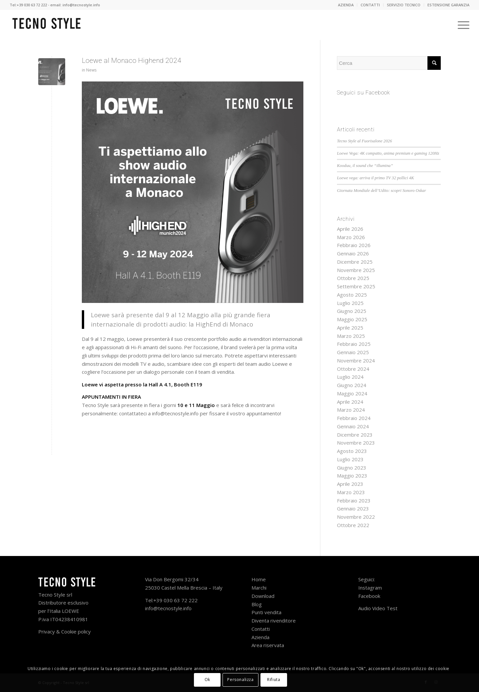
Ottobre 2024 (353, 368)
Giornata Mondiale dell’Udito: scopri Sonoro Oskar (381, 190)
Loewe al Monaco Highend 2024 (131, 61)
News (91, 70)
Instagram (370, 587)
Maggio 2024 (352, 393)
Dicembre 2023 (355, 434)
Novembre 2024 (356, 360)
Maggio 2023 (352, 475)
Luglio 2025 (350, 303)
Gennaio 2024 (353, 426)
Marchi (258, 587)
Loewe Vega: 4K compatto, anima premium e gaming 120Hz (388, 153)
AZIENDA (346, 4)
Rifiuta (273, 679)
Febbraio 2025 (354, 344)
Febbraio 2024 (354, 418)
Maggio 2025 (352, 319)
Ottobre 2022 (353, 525)
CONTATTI (370, 4)
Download (262, 596)
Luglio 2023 (350, 459)
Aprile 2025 (350, 327)
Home (258, 579)
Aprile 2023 (350, 484)
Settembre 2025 (356, 286)
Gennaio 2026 (353, 253)
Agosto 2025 (352, 294)
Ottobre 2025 (353, 278)
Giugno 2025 (351, 311)
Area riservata (267, 645)
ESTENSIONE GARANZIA (448, 4)
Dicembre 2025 (355, 261)
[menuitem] (346, 5)
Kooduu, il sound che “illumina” (365, 165)
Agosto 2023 (352, 451)
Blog (256, 604)
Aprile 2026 (350, 228)
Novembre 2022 (356, 516)
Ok (207, 679)
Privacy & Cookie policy (64, 631)
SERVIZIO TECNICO (403, 4)
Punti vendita (267, 612)
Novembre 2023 (356, 442)
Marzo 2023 (351, 492)
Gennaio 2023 (353, 508)
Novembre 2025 (356, 270)
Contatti (261, 628)
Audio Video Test (378, 608)
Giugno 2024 (351, 385)
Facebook (369, 596)
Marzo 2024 (351, 409)
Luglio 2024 (350, 376)
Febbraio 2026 (354, 245)
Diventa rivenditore (273, 620)
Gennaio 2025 (353, 352)
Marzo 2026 (351, 237)
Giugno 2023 (351, 467)
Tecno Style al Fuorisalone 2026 (364, 141)
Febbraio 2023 (354, 500)
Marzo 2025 (351, 336)
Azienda (261, 637)
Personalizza (240, 679)
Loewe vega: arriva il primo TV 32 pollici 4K (375, 178)
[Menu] (461, 25)
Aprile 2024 (350, 401)
